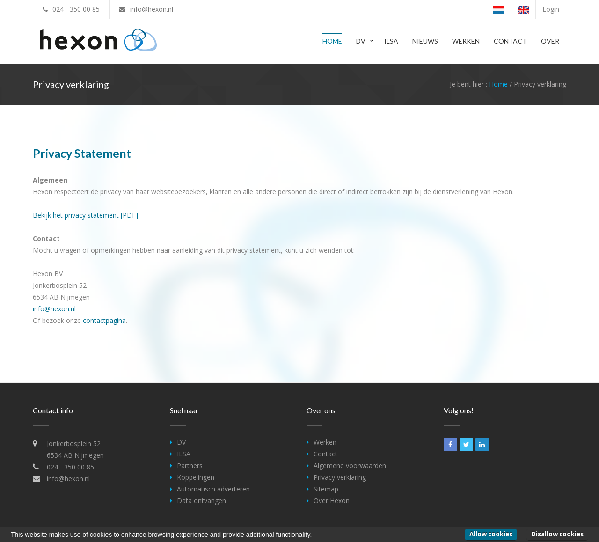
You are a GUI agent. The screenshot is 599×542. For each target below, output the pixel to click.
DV (360, 41)
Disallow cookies (557, 534)
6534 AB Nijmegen (75, 455)
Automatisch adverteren (213, 488)
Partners (190, 465)
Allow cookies (490, 534)
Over (550, 41)
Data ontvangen (201, 500)
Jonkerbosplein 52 (74, 443)
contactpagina (104, 320)
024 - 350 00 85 (76, 9)
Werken (466, 41)
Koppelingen (195, 477)
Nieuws (425, 41)
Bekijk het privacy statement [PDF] (85, 215)
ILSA (391, 41)
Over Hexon (332, 500)
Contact (510, 41)
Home (332, 41)
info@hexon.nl (151, 9)
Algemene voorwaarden (350, 465)
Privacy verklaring (340, 477)
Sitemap (326, 488)
